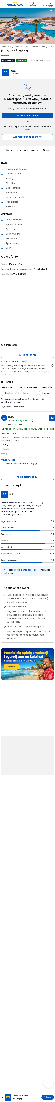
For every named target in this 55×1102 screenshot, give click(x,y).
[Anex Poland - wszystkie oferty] (40, 269)
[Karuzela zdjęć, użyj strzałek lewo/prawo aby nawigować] (27, 25)
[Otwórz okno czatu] (48, 1083)
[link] (14, 4)
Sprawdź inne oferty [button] (27, 115)
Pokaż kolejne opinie (28, 476)
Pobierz (47, 1097)
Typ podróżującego (29, 387)
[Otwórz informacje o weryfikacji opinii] (52, 365)
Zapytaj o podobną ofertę (27, 136)
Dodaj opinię (27, 354)
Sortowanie (6, 387)
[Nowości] (32, 4)
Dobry (13, 71)
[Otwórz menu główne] (2, 4)
